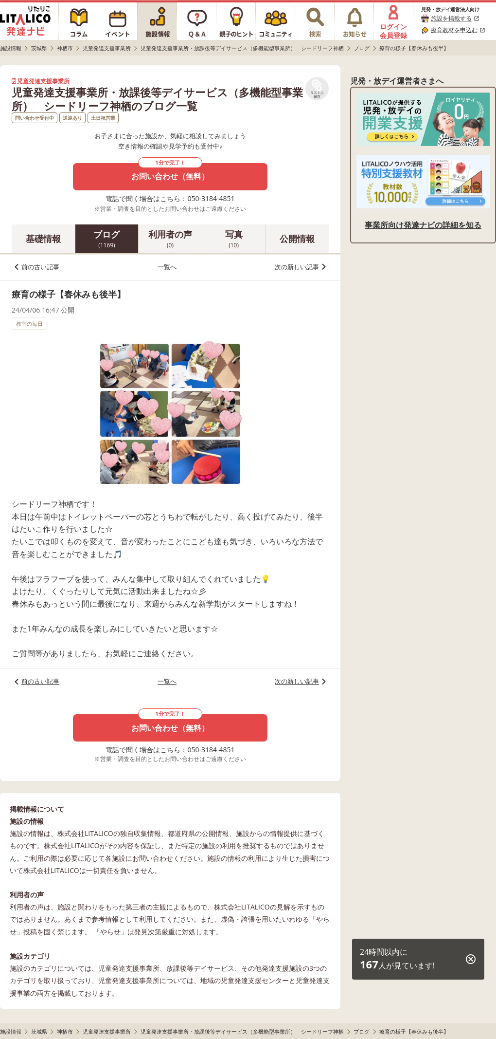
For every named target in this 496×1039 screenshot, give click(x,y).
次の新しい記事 (297, 266)
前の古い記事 (40, 266)
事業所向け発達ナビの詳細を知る (423, 225)
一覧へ (167, 266)
